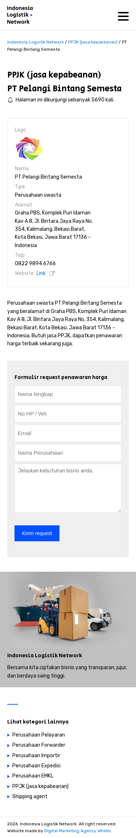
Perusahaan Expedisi (36, 766)
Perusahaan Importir (36, 755)
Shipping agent (30, 796)
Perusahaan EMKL (32, 776)
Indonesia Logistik (32, 655)
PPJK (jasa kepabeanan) (54, 74)
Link (41, 273)
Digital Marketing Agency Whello (77, 830)
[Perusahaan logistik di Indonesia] (21, 16)
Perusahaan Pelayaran (38, 735)
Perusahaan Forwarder (38, 745)
